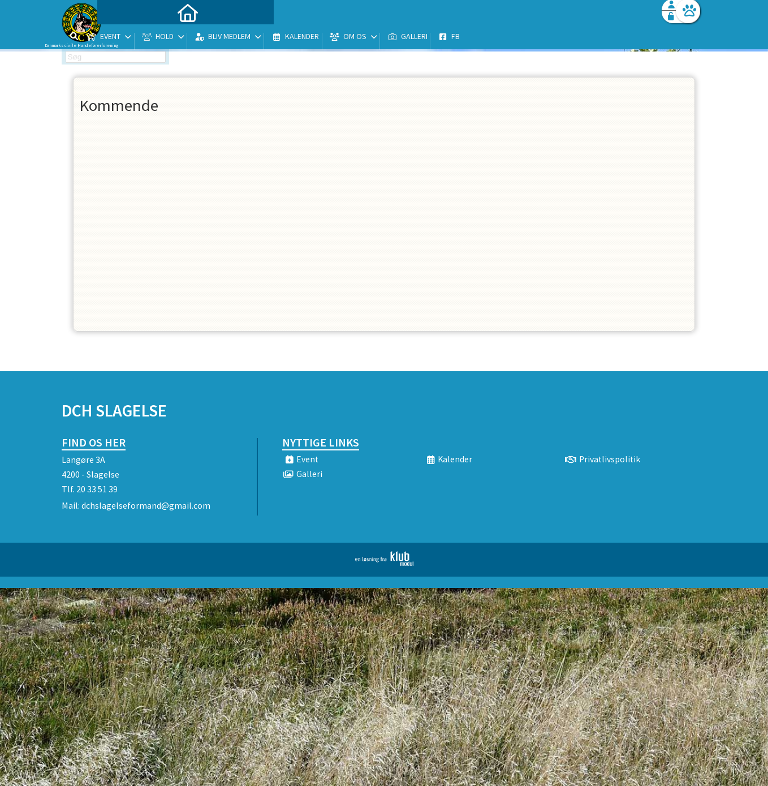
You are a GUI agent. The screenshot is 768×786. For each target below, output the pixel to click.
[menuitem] (132, 38)
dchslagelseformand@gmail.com (145, 505)
